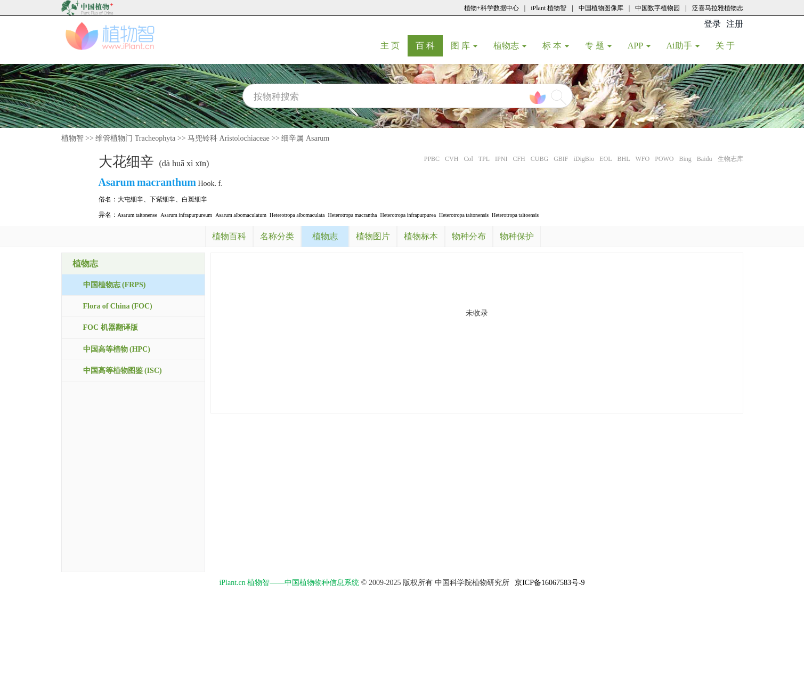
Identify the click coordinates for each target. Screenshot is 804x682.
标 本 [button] (555, 45)
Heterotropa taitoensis (515, 215)
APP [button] (639, 45)
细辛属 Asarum (305, 138)
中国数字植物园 (657, 8)
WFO (642, 159)
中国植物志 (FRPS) (114, 285)
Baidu (704, 159)
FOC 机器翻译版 (110, 327)
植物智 (72, 138)
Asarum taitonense (138, 215)
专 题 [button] (598, 45)
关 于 (729, 45)
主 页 (394, 45)
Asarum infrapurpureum (186, 215)
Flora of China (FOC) (117, 306)
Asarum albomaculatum (240, 215)
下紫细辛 (162, 199)
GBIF (561, 159)
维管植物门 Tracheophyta (135, 138)
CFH (519, 159)
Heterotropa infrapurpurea (408, 215)
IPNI (501, 159)
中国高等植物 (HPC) (116, 349)
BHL (623, 159)
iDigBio (583, 159)
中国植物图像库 (601, 8)
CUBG (539, 159)
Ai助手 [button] (683, 45)
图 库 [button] (464, 45)
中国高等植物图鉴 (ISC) (122, 371)
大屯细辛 (130, 199)
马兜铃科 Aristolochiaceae (229, 138)
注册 (734, 23)
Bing (685, 159)
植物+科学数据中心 (491, 8)
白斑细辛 (194, 199)
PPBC (432, 159)
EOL (605, 159)
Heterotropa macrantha (352, 215)
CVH (451, 159)
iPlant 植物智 (548, 8)
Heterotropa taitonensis (464, 215)
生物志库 (730, 159)
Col (468, 159)
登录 (712, 23)
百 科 (429, 45)
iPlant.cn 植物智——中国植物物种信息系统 (289, 583)
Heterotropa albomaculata (297, 215)
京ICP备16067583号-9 (549, 583)
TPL (484, 159)
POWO (664, 159)
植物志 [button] (509, 45)
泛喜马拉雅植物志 (717, 8)
